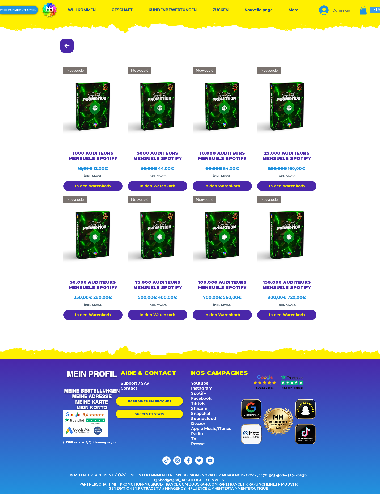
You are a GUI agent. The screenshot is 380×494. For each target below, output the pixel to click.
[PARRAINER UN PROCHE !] (149, 401)
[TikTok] (166, 460)
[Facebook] (188, 460)
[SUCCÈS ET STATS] (149, 414)
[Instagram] (177, 460)
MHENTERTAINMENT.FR (151, 475)
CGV (250, 475)
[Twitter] (199, 460)
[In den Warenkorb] (93, 186)
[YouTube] (210, 460)
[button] (363, 10)
